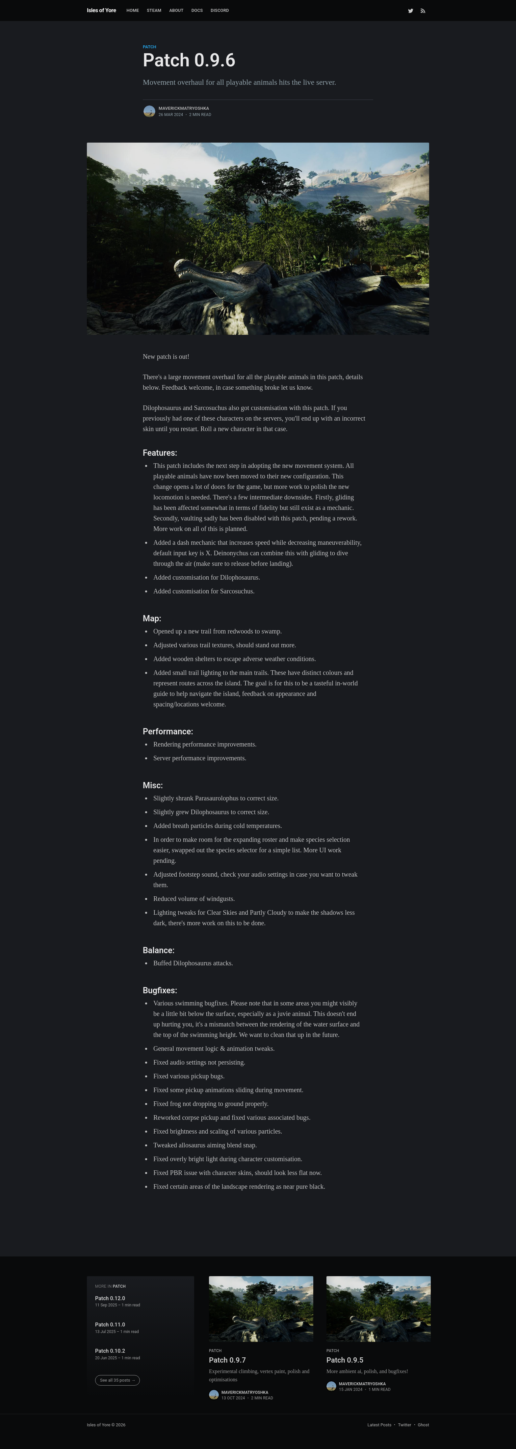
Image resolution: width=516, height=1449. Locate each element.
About (176, 10)
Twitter (404, 1424)
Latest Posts (380, 1424)
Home (133, 10)
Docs (197, 10)
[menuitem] (133, 10)
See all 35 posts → (118, 1380)
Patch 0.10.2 (110, 1351)
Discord (220, 10)
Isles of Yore (101, 10)
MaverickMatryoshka (184, 108)
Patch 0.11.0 (110, 1325)
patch (149, 46)
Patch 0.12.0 (110, 1298)
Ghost (423, 1424)
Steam (154, 10)
